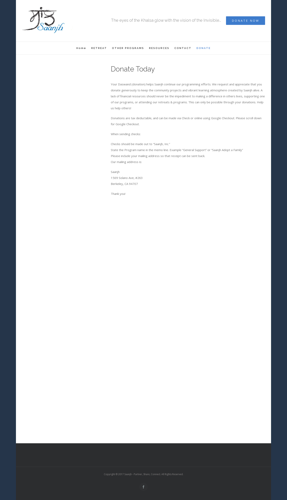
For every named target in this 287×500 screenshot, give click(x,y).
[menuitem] (83, 48)
